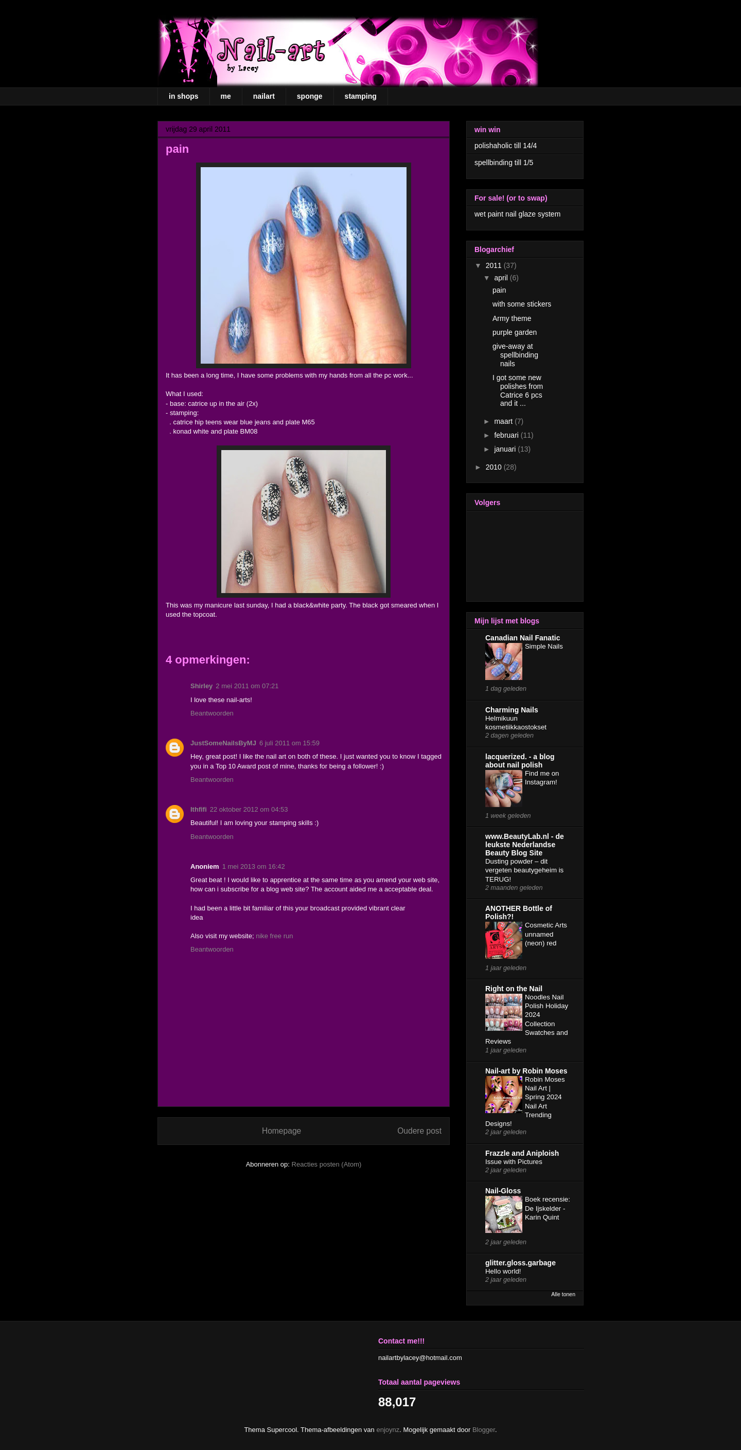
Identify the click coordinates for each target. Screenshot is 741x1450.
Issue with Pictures (513, 1162)
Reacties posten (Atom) (327, 1164)
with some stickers (521, 304)
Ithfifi (198, 809)
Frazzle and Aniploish (522, 1153)
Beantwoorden (212, 713)
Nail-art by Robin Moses (526, 1071)
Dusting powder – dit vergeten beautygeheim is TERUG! (524, 870)
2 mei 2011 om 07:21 (247, 686)
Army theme (511, 318)
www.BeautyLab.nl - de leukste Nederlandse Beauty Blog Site (524, 844)
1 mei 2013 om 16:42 (253, 866)
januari (506, 449)
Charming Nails (511, 710)
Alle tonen (563, 1294)
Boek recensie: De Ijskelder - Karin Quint (547, 1208)
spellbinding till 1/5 (503, 162)
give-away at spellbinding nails (515, 355)
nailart (264, 96)
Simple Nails (544, 646)
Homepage (281, 1130)
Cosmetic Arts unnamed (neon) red (546, 934)
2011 (495, 265)
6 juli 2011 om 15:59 (289, 743)
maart (504, 421)
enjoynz (387, 1430)
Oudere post (419, 1130)
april (501, 278)
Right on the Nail (513, 988)
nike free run (274, 936)
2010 (495, 467)
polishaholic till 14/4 (505, 145)
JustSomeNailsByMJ (223, 743)
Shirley (201, 686)
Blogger (483, 1430)
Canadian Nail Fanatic (522, 638)
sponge (310, 96)
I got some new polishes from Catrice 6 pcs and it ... (517, 390)
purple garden (514, 332)
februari (507, 435)
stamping (361, 96)
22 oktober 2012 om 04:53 (249, 809)
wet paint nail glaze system (517, 214)
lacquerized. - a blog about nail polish (520, 761)
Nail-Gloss (503, 1191)
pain (499, 290)
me (226, 96)
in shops (184, 96)
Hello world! (503, 1271)
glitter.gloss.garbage (520, 1263)
